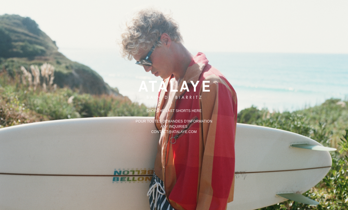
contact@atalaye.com (174, 132)
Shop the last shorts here (173, 111)
